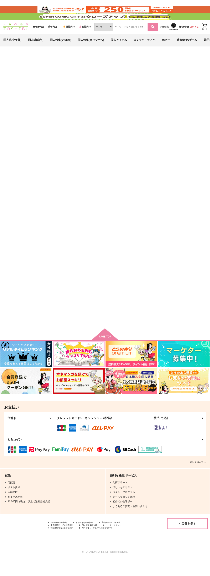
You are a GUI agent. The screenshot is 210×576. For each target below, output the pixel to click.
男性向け (69, 37)
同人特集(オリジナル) (91, 50)
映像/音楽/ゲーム (187, 50)
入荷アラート (144, 80)
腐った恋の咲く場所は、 (62, 294)
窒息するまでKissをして (144, 190)
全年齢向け (38, 37)
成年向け (52, 37)
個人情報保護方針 (99, 540)
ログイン (194, 37)
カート (75, 228)
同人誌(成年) (35, 50)
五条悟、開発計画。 (100, 294)
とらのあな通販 (11, 68)
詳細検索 (164, 37)
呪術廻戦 (52, 92)
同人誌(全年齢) (12, 50)
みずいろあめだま (50, 88)
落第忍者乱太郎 (35, 92)
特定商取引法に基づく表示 (66, 544)
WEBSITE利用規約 (61, 537)
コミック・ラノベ (144, 50)
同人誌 (27, 68)
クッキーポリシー (128, 540)
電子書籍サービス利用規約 (66, 540)
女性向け (85, 37)
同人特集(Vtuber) (60, 50)
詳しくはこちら (198, 476)
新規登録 (184, 37)
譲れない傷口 (158, 88)
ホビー (166, 50)
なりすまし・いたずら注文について (109, 544)
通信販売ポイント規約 (124, 537)
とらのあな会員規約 (92, 537)
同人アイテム (119, 50)
